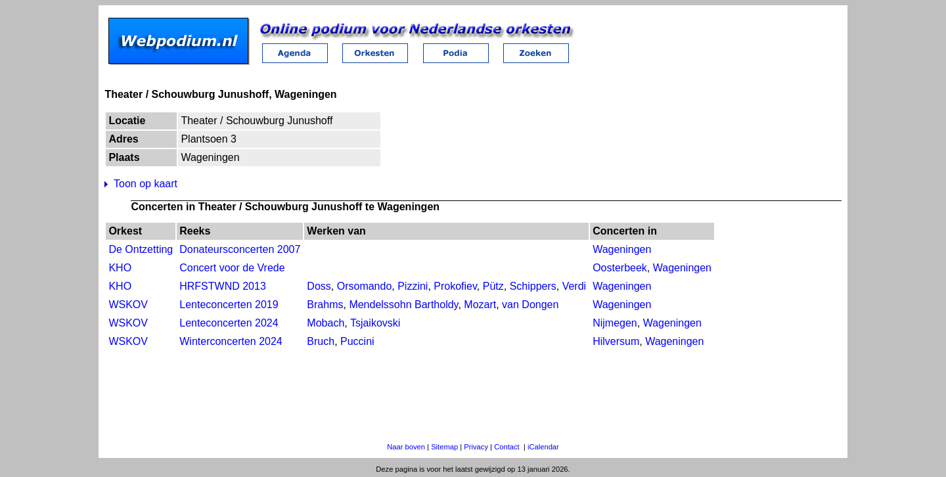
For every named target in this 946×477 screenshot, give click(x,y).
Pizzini (412, 286)
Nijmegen (615, 323)
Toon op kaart (145, 183)
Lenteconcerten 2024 (228, 323)
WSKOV (128, 304)
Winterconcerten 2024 (230, 341)
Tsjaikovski (375, 323)
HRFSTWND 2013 (222, 286)
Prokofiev (455, 286)
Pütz (493, 286)
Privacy (476, 447)
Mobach (325, 323)
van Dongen (530, 304)
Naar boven (406, 447)
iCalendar (543, 447)
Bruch (320, 341)
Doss (318, 286)
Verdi (574, 286)
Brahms (325, 304)
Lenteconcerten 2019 (228, 304)
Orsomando (364, 286)
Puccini (357, 341)
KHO (119, 267)
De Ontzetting (140, 249)
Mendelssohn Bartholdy (403, 304)
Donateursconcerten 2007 (239, 249)
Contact (507, 447)
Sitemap (444, 447)
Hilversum (616, 341)
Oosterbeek (620, 267)
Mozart (480, 304)
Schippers (533, 286)
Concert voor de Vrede (231, 267)
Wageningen (622, 249)
